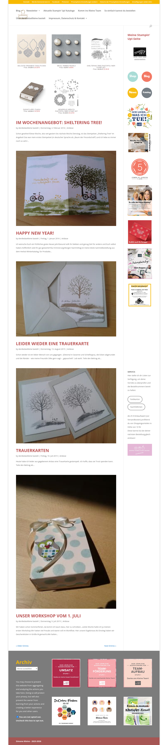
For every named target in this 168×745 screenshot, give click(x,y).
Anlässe (70, 128)
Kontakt (26, 2)
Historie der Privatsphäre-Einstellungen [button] (115, 2)
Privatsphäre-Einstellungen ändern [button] (84, 2)
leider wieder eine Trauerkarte (52, 343)
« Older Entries (22, 646)
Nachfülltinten (136, 407)
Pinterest (65, 2)
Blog (18, 11)
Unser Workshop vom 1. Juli (48, 616)
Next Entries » (110, 646)
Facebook (55, 2)
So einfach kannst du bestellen (119, 11)
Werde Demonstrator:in (41, 2)
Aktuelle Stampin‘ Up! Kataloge (59, 11)
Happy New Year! (35, 233)
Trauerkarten (32, 450)
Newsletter (32, 11)
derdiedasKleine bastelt (29, 128)
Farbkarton (135, 399)
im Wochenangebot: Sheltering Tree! (59, 122)
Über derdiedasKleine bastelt (30, 18)
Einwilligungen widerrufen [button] (142, 2)
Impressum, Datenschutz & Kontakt (67, 18)
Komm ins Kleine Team (89, 11)
